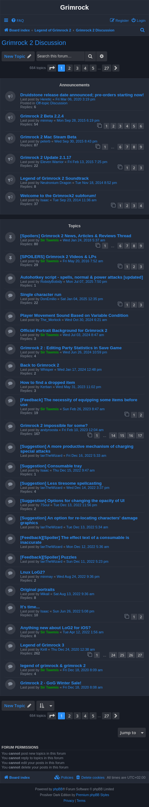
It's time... (30, 606)
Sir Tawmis (49, 240)
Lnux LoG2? (32, 572)
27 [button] (106, 68)
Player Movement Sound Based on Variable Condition (74, 315)
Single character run (40, 294)
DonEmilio (48, 299)
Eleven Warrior (51, 162)
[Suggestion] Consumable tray (51, 466)
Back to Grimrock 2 (39, 365)
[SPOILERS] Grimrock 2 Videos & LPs (58, 256)
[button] (51, 68)
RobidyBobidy (51, 281)
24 (113, 655)
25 (122, 655)
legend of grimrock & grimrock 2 (53, 665)
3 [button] (77, 68)
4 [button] (85, 68)
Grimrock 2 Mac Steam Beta (48, 136)
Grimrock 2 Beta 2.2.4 (42, 116)
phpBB (58, 789)
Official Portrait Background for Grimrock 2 (63, 330)
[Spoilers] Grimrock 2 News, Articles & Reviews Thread (75, 235)
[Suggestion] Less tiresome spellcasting (61, 483)
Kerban (45, 387)
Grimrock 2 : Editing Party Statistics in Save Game (71, 347)
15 (122, 435)
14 (113, 435)
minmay (46, 120)
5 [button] (93, 68)
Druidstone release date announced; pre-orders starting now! (82, 94)
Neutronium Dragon (55, 183)
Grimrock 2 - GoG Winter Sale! (50, 683)
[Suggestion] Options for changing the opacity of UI (72, 500)
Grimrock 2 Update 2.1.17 (45, 157)
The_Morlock (50, 320)
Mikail (44, 594)
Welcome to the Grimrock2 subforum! (58, 195)
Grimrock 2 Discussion (34, 42)
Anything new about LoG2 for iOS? (55, 627)
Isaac (44, 200)
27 (140, 655)
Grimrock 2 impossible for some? (54, 425)
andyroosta (49, 430)
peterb (45, 141)
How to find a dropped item (47, 382)
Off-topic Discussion (52, 103)
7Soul (44, 505)
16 (131, 435)
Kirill (43, 649)
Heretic (45, 99)
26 (131, 655)
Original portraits (37, 589)
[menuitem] (17, 20)
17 (140, 435)
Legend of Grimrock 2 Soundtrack (54, 178)
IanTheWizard (51, 455)
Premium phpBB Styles (92, 795)
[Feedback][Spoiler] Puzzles (48, 557)
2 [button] (69, 68)
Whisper (46, 369)
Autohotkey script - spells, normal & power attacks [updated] (81, 277)
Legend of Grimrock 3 (42, 645)
